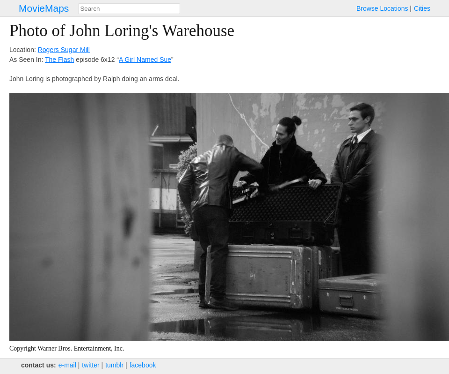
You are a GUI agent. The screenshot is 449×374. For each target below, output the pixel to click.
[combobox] (129, 8)
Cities (422, 8)
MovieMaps (44, 8)
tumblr (114, 365)
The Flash (59, 59)
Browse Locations (382, 8)
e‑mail (67, 365)
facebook (143, 365)
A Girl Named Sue (145, 59)
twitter (90, 365)
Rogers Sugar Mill (64, 49)
